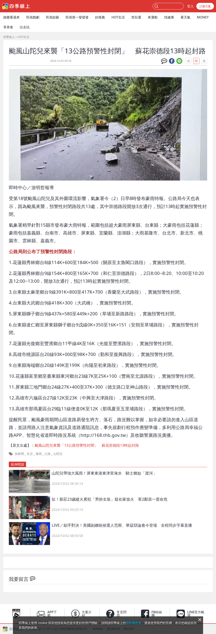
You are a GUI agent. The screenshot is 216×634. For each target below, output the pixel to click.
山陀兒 (58, 454)
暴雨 (39, 454)
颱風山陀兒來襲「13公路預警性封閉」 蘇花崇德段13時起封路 (87, 445)
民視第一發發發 (77, 17)
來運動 (153, 17)
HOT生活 (118, 17)
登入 (190, 6)
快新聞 (19, 454)
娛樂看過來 (11, 17)
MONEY (203, 17)
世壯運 (136, 17)
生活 (30, 454)
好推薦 (100, 17)
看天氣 (185, 17)
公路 (47, 454)
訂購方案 (205, 6)
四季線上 (9, 37)
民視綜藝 (52, 17)
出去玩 (25, 27)
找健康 (169, 17)
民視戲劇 (32, 17)
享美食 (8, 27)
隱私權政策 (133, 623)
